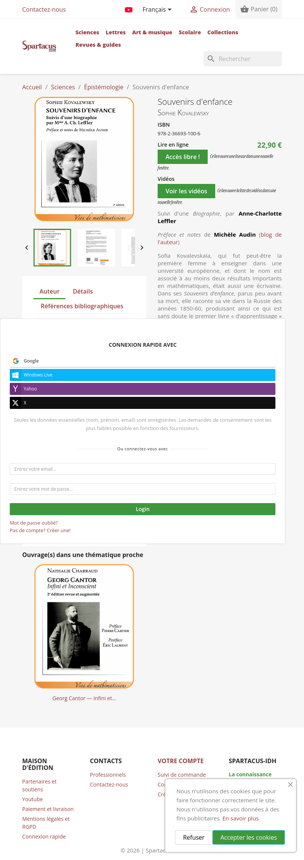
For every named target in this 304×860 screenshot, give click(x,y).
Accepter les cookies (248, 837)
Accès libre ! (183, 157)
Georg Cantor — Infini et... (84, 698)
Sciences (87, 32)
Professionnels (108, 774)
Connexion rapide (44, 836)
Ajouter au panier (227, 428)
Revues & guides (98, 44)
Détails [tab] (83, 291)
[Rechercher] (243, 58)
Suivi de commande (182, 774)
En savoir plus (240, 818)
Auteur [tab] (49, 291)
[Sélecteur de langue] (158, 10)
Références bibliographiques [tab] (82, 306)
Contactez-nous (44, 9)
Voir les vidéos (186, 191)
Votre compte (181, 761)
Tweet (184, 463)
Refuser (193, 837)
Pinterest (203, 463)
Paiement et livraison (48, 809)
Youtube (32, 799)
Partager (165, 463)
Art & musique (152, 32)
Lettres (116, 32)
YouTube (128, 8)
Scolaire (190, 32)
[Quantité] (167, 428)
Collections (222, 32)
